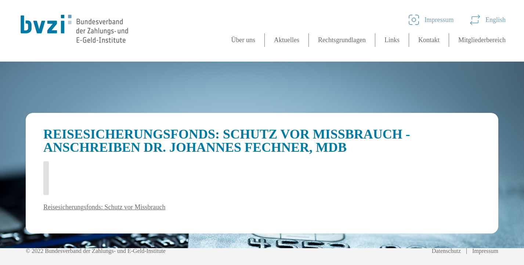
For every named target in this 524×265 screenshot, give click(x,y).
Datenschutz (446, 251)
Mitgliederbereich (482, 40)
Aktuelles (286, 40)
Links (392, 40)
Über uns (243, 40)
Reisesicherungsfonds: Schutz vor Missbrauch (104, 207)
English (488, 20)
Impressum (431, 20)
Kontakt (429, 40)
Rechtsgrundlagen (342, 40)
